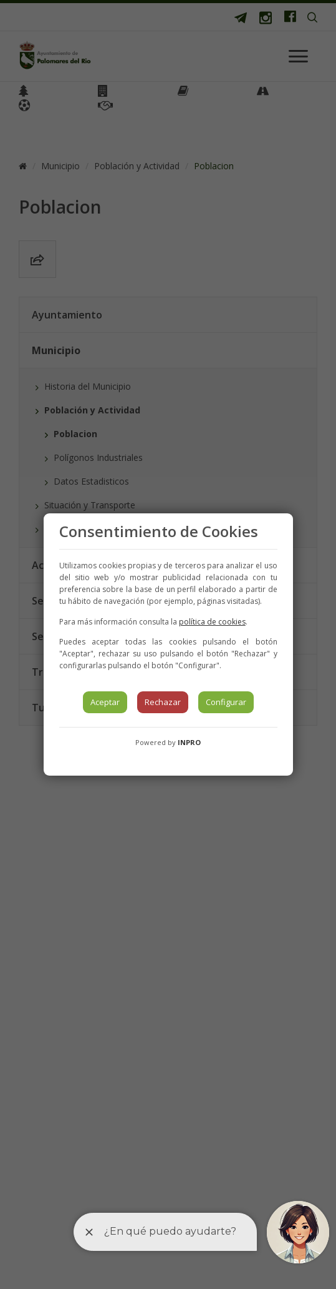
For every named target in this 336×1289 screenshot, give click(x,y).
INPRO (189, 742)
